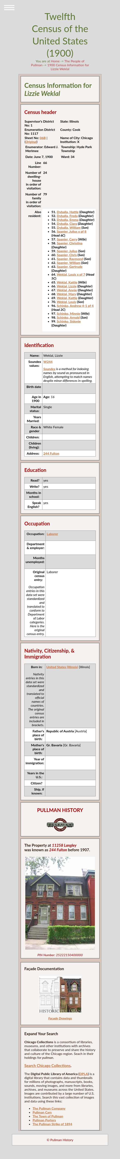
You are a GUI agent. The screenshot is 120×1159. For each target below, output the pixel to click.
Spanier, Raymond (70, 259)
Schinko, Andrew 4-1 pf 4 (75, 306)
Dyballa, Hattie (68, 212)
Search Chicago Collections (47, 1065)
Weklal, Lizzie (67, 286)
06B (43, 138)
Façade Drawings (60, 1018)
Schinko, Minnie (68, 313)
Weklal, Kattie (67, 282)
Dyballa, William (69, 227)
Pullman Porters (44, 1120)
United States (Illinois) (62, 667)
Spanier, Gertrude (70, 266)
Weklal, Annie (67, 290)
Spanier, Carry (67, 239)
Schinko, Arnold (68, 317)
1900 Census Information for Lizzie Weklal (68, 67)
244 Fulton (51, 453)
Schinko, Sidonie (69, 321)
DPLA (83, 1074)
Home (55, 61)
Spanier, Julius (67, 251)
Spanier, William (68, 263)
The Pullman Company (49, 1108)
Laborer (52, 534)
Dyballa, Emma (67, 220)
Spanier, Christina (70, 243)
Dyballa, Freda (67, 216)
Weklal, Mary (66, 294)
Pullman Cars (42, 1112)
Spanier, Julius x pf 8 (71, 231)
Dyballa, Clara (67, 223)
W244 (48, 361)
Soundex (49, 369)
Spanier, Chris (67, 255)
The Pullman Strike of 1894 (52, 1124)
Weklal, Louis (66, 302)
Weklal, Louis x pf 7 (71, 274)
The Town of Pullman (48, 1116)
